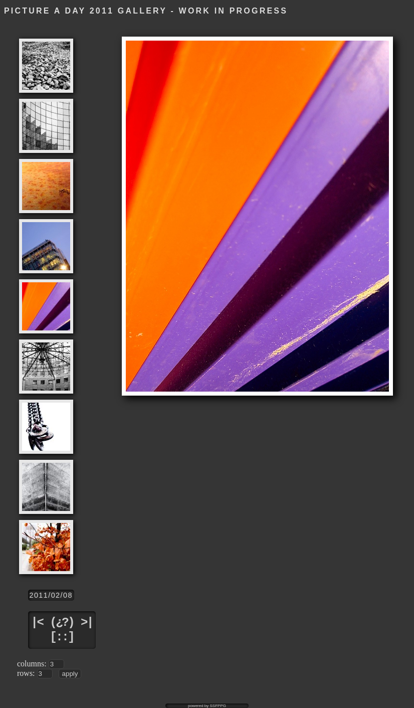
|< (37, 622)
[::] (62, 637)
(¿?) (62, 622)
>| (87, 622)
